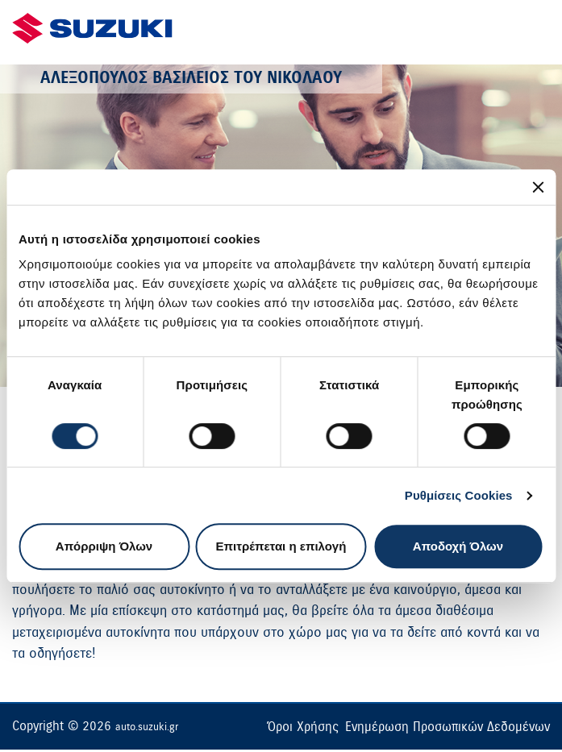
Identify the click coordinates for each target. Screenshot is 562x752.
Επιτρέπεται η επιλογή (281, 546)
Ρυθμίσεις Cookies (459, 495)
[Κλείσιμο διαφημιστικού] (537, 187)
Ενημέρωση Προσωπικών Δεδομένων (447, 726)
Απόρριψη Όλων (104, 546)
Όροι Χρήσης (303, 726)
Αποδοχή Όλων (458, 546)
